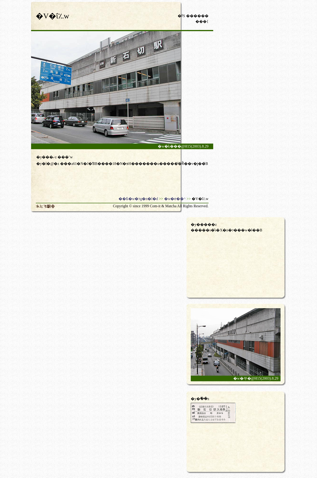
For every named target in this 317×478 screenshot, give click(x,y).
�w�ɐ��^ (175, 199)
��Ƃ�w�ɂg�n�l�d (138, 199)
